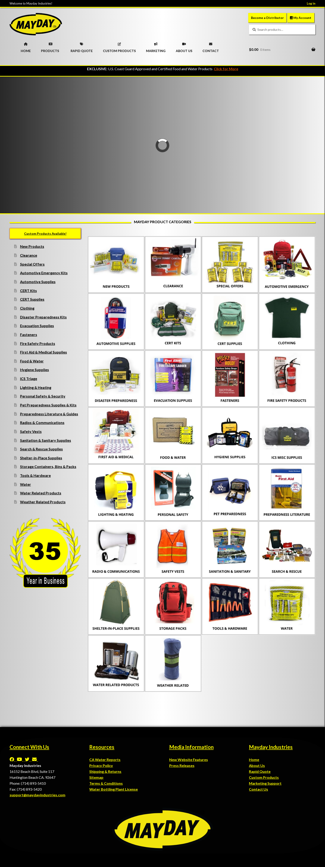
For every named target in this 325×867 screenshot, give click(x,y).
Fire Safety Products (37, 343)
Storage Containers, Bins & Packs (48, 466)
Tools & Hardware (35, 475)
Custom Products (264, 777)
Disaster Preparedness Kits (43, 317)
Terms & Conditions (106, 783)
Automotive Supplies (38, 281)
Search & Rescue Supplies (41, 449)
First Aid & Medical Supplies (43, 352)
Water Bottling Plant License (113, 789)
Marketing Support (265, 783)
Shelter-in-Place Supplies (41, 458)
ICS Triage (28, 378)
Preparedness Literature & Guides (49, 414)
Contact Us (258, 789)
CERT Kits (28, 290)
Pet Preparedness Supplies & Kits (48, 405)
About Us (257, 765)
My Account (300, 18)
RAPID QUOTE (82, 46)
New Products (32, 246)
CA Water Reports (104, 759)
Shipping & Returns (105, 771)
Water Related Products (40, 493)
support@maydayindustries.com (37, 795)
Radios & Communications (42, 422)
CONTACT (210, 46)
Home (254, 759)
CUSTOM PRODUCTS (119, 46)
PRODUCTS (50, 46)
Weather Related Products (43, 502)
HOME (26, 46)
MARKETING (156, 46)
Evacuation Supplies (37, 325)
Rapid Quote (260, 771)
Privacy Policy (101, 765)
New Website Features (188, 759)
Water (25, 484)
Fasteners (28, 334)
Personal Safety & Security (42, 396)
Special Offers (32, 264)
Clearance (28, 255)
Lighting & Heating (35, 387)
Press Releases (181, 765)
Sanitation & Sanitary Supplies (45, 440)
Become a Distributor (267, 18)
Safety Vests (31, 431)
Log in (311, 3)
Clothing (27, 308)
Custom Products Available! (45, 233)
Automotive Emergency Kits (44, 273)
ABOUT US (184, 46)
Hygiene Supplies (34, 369)
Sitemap (96, 777)
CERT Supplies (32, 299)
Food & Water (32, 361)
